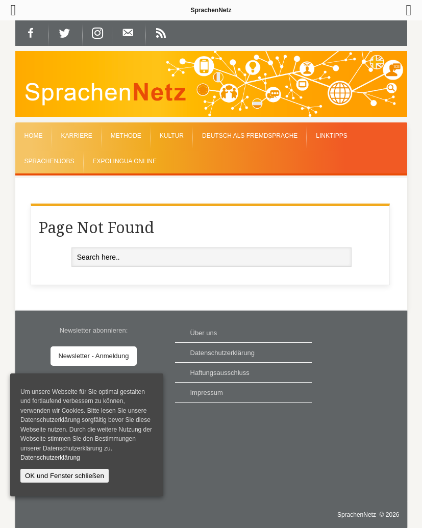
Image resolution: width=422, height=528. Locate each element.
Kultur (172, 135)
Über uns (203, 333)
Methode (126, 135)
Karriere (76, 135)
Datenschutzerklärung (222, 353)
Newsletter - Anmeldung (93, 356)
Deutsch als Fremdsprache (249, 135)
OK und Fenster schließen (64, 476)
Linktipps (331, 135)
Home (33, 135)
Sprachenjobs (49, 161)
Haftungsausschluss (220, 372)
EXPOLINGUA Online (125, 161)
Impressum (206, 392)
